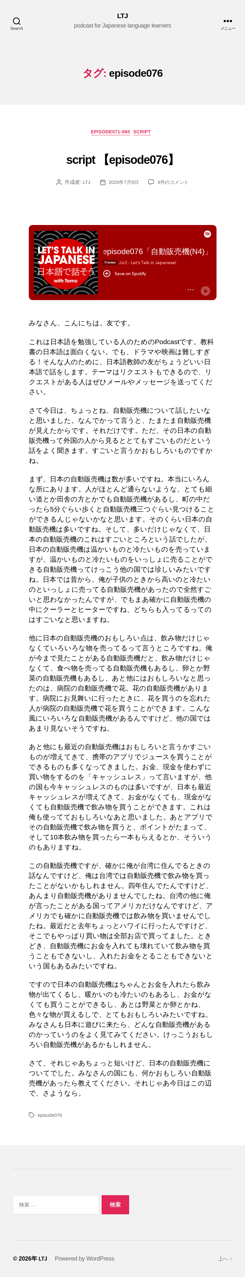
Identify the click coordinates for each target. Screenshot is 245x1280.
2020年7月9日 (123, 185)
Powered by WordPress (85, 1261)
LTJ (123, 16)
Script (146, 134)
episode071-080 (110, 134)
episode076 (51, 1118)
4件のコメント (174, 185)
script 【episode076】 (122, 159)
